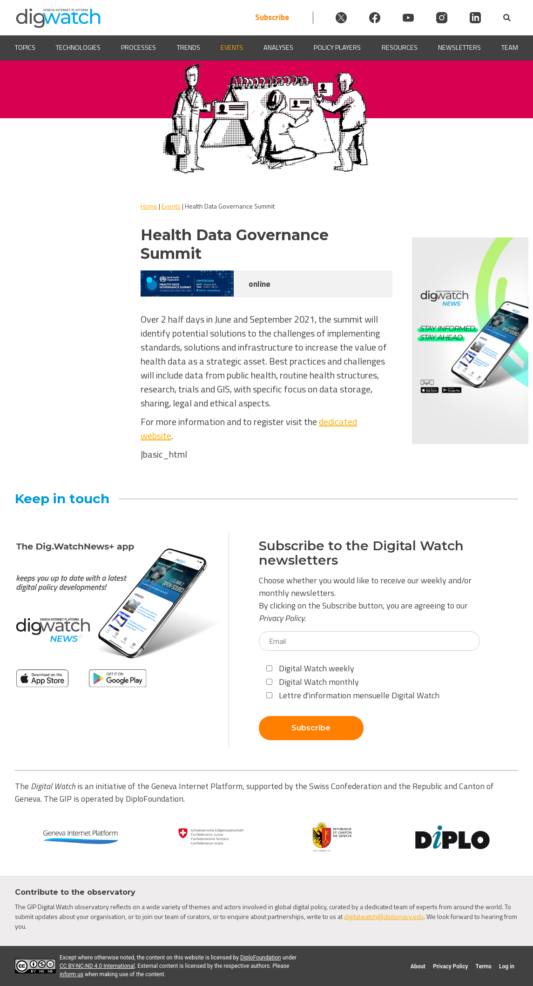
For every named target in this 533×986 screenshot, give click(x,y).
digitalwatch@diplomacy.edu (384, 916)
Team (509, 48)
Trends (188, 48)
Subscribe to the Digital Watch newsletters (361, 553)
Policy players (337, 48)
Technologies (78, 48)
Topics (25, 48)
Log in (506, 966)
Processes (138, 48)
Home (149, 206)
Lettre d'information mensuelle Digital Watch (352, 695)
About (418, 966)
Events (232, 48)
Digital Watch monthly (312, 681)
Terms (483, 966)
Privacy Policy (281, 618)
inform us (71, 974)
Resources (400, 48)
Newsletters (459, 48)
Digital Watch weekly (310, 668)
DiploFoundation (260, 957)
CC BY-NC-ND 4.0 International (97, 966)
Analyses (278, 48)
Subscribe (272, 17)
